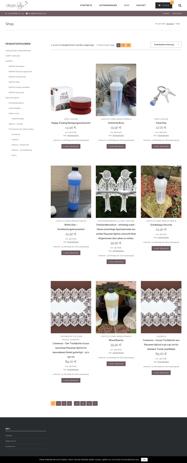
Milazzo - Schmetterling (22, 150)
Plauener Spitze (12, 98)
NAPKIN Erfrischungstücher (20, 71)
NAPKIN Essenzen (16, 92)
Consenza (74, 340)
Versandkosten (73, 135)
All (128, 45)
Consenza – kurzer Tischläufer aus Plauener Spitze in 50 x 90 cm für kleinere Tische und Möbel (161, 344)
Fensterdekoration (107, 221)
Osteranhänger (108, 5)
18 (123, 45)
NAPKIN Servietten (17, 66)
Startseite (86, 5)
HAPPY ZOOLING (71, 119)
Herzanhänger (15, 108)
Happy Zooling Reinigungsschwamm (70, 123)
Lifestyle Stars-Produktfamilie (116, 119)
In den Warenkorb (70, 146)
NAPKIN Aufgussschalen (19, 87)
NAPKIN (9, 61)
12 (77, 403)
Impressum (10, 446)
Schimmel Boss (116, 123)
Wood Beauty (116, 340)
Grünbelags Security (161, 225)
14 (89, 403)
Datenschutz (11, 441)
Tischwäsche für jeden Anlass (21, 129)
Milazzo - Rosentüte (20, 145)
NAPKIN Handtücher (17, 77)
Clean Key (161, 123)
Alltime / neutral (126, 221)
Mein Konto (176, 13)
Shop (126, 5)
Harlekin (15, 139)
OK (144, 460)
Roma (14, 155)
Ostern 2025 (14, 113)
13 (83, 403)
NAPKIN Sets (14, 82)
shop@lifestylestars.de (37, 13)
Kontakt (141, 5)
